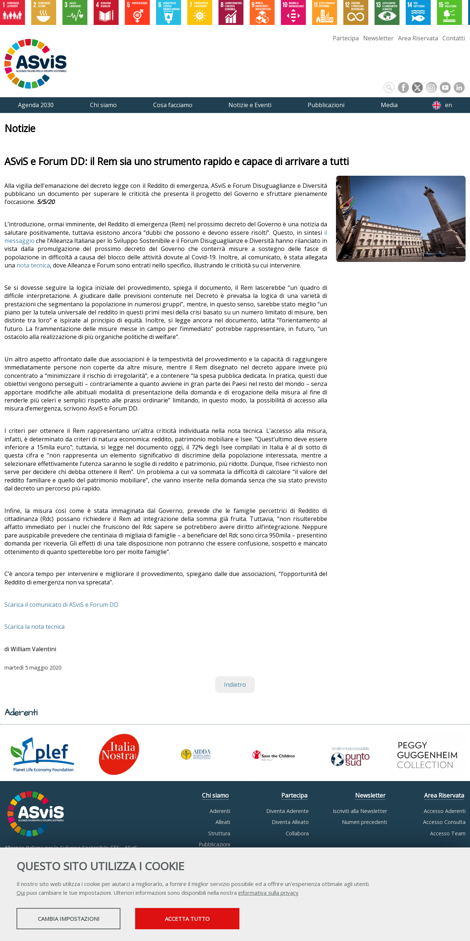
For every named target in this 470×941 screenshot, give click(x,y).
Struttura (219, 833)
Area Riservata (418, 38)
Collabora (297, 833)
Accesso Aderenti (445, 810)
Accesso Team (448, 833)
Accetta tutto (206, 919)
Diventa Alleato (290, 821)
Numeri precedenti (364, 821)
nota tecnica (33, 265)
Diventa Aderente (287, 810)
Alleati (223, 821)
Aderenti (220, 810)
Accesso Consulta (444, 821)
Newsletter (378, 38)
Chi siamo (215, 795)
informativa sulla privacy (268, 893)
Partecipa (346, 38)
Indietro (235, 685)
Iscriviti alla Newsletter (360, 810)
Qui (21, 893)
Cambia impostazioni (74, 919)
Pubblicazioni (214, 844)
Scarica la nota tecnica (34, 627)
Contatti (453, 38)
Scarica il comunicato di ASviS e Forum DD (61, 605)
